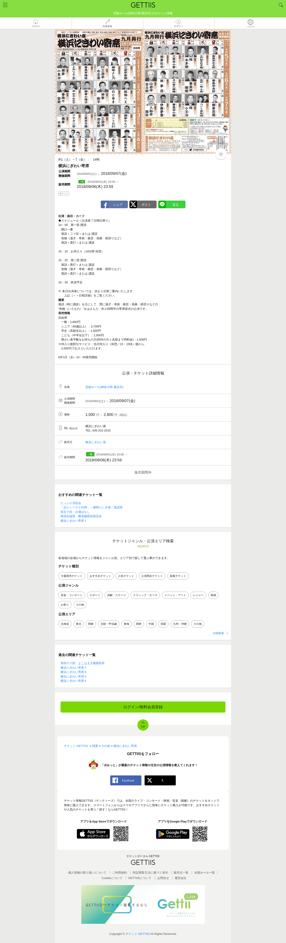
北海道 (65, 624)
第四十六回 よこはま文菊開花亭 (83, 663)
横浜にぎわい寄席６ (74, 672)
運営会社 (180, 878)
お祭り (65, 604)
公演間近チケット (152, 576)
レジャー (198, 595)
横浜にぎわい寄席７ (74, 667)
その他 (80, 604)
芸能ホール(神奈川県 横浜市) (104, 387)
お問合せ (163, 878)
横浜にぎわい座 (95, 442)
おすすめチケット (100, 576)
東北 (78, 624)
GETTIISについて (140, 878)
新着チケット (178, 576)
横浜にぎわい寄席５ (74, 676)
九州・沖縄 (180, 624)
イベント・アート (175, 595)
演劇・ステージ (116, 595)
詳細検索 (218, 633)
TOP (143, 726)
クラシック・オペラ (145, 595)
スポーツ (94, 595)
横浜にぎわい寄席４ (74, 680)
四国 (163, 624)
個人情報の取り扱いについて (87, 872)
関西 (138, 624)
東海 (126, 624)
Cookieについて (112, 878)
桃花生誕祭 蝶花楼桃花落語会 (81, 516)
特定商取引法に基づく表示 (150, 872)
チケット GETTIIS (138, 934)
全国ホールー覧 (204, 872)
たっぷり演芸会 (71, 503)
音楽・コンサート (71, 595)
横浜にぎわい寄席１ (74, 520)
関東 (91, 624)
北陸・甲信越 (109, 624)
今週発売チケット (71, 576)
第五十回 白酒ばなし (75, 512)
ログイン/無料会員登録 (143, 707)
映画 (213, 595)
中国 (151, 624)
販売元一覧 (181, 872)
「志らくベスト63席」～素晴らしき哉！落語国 (91, 507)
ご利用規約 (119, 872)
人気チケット (126, 576)
